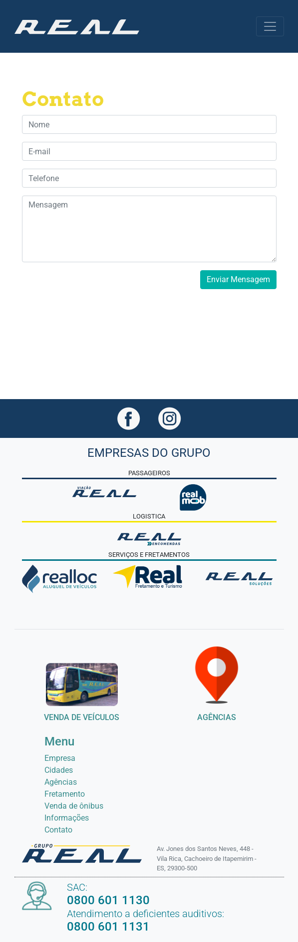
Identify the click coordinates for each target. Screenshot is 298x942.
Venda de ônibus (73, 806)
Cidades (58, 770)
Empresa (59, 758)
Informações (66, 818)
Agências (60, 782)
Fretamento (64, 794)
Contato (58, 830)
